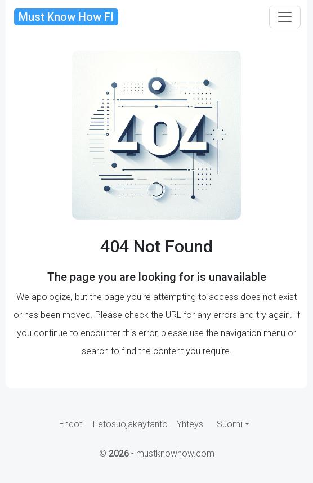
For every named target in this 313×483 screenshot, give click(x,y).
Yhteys (190, 424)
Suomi (229, 424)
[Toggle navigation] (285, 17)
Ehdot (70, 424)
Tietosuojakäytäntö (129, 424)
